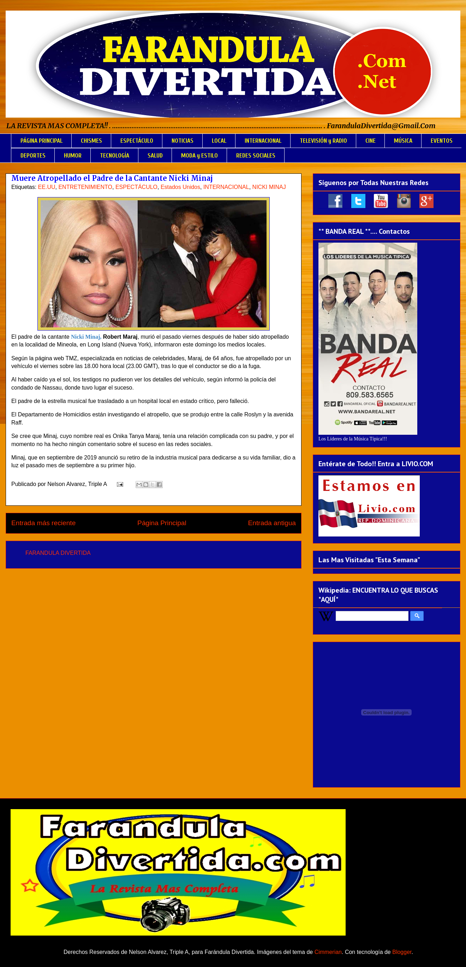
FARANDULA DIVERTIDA (58, 553)
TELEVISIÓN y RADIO (323, 140)
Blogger (401, 952)
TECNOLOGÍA (114, 155)
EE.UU (46, 187)
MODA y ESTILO (199, 155)
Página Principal (161, 523)
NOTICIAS (182, 140)
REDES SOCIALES (255, 155)
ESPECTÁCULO (136, 140)
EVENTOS (442, 140)
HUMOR (73, 155)
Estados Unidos (180, 187)
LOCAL (219, 140)
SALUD (155, 155)
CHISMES (91, 140)
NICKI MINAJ (269, 187)
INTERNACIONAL (263, 140)
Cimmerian (328, 952)
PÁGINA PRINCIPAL (41, 140)
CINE (370, 140)
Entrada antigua (272, 523)
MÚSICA (403, 140)
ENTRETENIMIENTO (85, 187)
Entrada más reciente (43, 523)
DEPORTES (33, 155)
